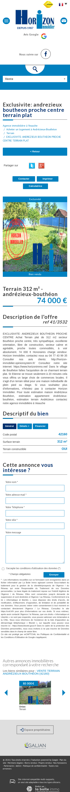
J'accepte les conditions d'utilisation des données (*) (33, 568)
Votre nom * (12, 482)
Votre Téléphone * (15, 507)
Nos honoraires (60, 763)
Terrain (10, 133)
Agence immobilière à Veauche (20, 125)
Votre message (13, 532)
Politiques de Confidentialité (53, 634)
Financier (40, 426)
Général (9, 426)
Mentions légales (15, 763)
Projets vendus (45, 763)
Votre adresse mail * (16, 494)
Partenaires (9, 766)
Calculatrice (35, 186)
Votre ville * (12, 520)
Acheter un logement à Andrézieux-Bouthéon (31, 129)
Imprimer (48, 179)
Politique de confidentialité (35, 766)
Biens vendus (31, 763)
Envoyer (54, 574)
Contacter (23, 179)
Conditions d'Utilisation (14, 637)
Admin (18, 766)
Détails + (24, 426)
